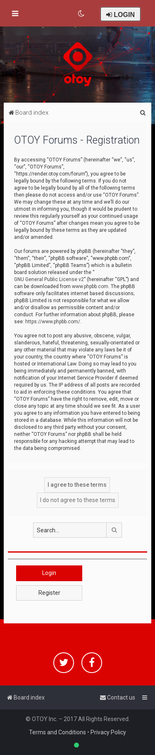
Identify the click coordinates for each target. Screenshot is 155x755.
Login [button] (49, 573)
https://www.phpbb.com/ (52, 322)
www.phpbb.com (90, 286)
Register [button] (49, 592)
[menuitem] (81, 13)
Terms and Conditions (57, 732)
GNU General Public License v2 (49, 279)
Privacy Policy (108, 732)
